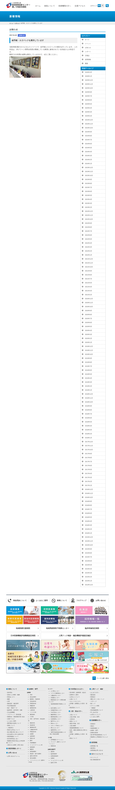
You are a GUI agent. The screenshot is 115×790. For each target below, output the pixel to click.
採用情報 (88, 59)
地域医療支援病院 (23, 628)
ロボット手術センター (57, 725)
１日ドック (93, 701)
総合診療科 (33, 697)
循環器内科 (33, 708)
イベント (88, 43)
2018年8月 (88, 410)
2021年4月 (88, 287)
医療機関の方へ (65, 6)
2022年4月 (88, 243)
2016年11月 (89, 493)
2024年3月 (88, 155)
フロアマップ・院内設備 (14, 714)
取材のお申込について (13, 730)
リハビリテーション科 (36, 745)
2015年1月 (88, 581)
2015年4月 (88, 569)
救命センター (54, 723)
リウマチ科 (33, 712)
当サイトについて (97, 754)
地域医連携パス (94, 728)
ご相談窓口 (10, 727)
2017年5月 (88, 469)
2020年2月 (88, 338)
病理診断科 (33, 751)
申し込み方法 (94, 712)
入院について (73, 714)
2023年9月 (88, 179)
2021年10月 (89, 267)
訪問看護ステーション (57, 739)
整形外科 (32, 723)
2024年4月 (88, 151)
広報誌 (87, 55)
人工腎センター (55, 691)
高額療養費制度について (76, 728)
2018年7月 (88, 414)
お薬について (73, 699)
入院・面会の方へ (76, 711)
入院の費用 (73, 725)
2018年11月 (89, 398)
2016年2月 (88, 529)
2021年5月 (88, 283)
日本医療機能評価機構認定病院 (23, 636)
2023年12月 (89, 167)
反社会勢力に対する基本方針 (15, 734)
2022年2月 (88, 251)
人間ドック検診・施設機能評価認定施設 (75, 636)
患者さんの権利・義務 (13, 694)
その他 (50, 737)
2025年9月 (88, 92)
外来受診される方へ (77, 689)
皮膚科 (32, 734)
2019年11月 (89, 350)
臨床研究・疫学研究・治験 (14, 710)
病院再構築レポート (14, 748)
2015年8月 (88, 553)
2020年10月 (89, 306)
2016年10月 (89, 497)
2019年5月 (88, 374)
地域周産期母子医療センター (57, 628)
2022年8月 (88, 227)
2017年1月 (88, 485)
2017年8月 (88, 457)
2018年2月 (88, 434)
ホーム (38, 6)
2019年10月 (89, 354)
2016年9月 (88, 501)
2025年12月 (89, 80)
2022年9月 (88, 223)
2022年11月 (89, 215)
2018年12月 (89, 394)
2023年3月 (88, 203)
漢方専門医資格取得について (98, 735)
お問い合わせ (12, 753)
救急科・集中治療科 (35, 753)
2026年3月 (88, 72)
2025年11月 (89, 84)
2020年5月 (88, 326)
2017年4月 (88, 473)
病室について (73, 721)
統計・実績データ (12, 708)
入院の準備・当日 (75, 717)
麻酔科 (32, 749)
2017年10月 (89, 449)
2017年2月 (88, 481)
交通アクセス (80, 6)
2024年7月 (88, 140)
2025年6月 (88, 100)
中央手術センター (56, 712)
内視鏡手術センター (56, 710)
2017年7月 (88, 461)
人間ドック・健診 (97, 689)
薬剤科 (52, 751)
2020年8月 (88, 314)
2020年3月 (88, 334)
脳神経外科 (33, 727)
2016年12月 (89, 489)
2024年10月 (89, 128)
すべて (87, 39)
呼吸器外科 (33, 731)
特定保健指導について (96, 710)
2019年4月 (88, 378)
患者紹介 (92, 724)
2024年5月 (88, 147)
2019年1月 (88, 390)
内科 (31, 694)
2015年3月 (88, 573)
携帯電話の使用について (14, 723)
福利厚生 (92, 748)
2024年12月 (89, 120)
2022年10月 (89, 219)
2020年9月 (88, 310)
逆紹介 (92, 726)
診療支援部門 (51, 749)
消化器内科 (33, 701)
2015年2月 (88, 577)
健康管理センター (56, 730)
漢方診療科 (33, 758)
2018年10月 (89, 402)
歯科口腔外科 (33, 756)
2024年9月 (88, 132)
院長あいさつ (11, 697)
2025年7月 (88, 96)
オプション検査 (94, 705)
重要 (86, 63)
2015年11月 (89, 541)
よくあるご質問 (11, 721)
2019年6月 (88, 370)
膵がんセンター (55, 728)
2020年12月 (89, 298)
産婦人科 (32, 738)
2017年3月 (88, 477)
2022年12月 (89, 211)
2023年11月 (89, 171)
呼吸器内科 (33, 703)
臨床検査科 (54, 754)
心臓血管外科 (33, 729)
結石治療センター (56, 708)
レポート (88, 51)
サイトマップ (94, 757)
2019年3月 (88, 382)
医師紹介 (92, 697)
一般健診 (92, 708)
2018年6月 (88, 418)
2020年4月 (88, 330)
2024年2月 (88, 159)
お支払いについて (75, 697)
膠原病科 (32, 714)
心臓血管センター (56, 695)
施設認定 (92, 694)
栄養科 (52, 758)
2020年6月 (88, 322)
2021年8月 (88, 275)
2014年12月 (89, 585)
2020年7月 (88, 318)
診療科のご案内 (74, 694)
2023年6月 (88, 191)
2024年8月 (88, 136)
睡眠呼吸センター (56, 714)
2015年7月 (88, 557)
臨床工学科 (54, 762)
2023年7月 (88, 187)
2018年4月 (88, 426)
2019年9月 (88, 358)
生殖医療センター (56, 719)
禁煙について (11, 725)
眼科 (31, 740)
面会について (73, 738)
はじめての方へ (94, 692)
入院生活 (72, 719)
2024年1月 (88, 163)
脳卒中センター (55, 721)
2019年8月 (88, 362)
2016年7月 (88, 509)
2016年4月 (88, 521)
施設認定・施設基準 (13, 703)
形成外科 (32, 725)
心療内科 (32, 710)
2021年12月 (89, 259)
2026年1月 (88, 76)
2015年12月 (89, 537)
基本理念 (9, 692)
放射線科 (32, 747)
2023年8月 (88, 183)
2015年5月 (88, 565)
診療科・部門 (33, 689)
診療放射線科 (54, 756)
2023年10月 (89, 175)
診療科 (29, 692)
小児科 (32, 716)
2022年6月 (88, 235)
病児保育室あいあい (13, 738)
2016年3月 (88, 525)
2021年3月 (88, 291)
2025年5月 (88, 104)
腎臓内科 (32, 705)
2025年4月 (88, 108)
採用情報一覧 (94, 746)
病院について (49, 6)
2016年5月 (88, 517)
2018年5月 (88, 422)
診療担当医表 (94, 732)
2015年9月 (88, 549)
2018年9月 (88, 406)
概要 (8, 699)
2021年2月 (88, 295)
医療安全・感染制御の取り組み (16, 716)
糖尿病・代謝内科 (35, 699)
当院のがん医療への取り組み (15, 745)
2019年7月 (88, 366)
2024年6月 (88, 144)
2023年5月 (88, 195)
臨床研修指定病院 (92, 628)
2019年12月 (89, 346)
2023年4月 (88, 199)
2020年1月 (88, 342)
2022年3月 (88, 247)
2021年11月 (89, 263)
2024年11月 (89, 124)
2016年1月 (88, 533)
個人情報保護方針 (95, 759)
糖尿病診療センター (56, 717)
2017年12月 (89, 442)
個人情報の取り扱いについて (15, 732)
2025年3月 (88, 112)
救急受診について (75, 707)
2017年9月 (88, 453)
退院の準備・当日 (75, 723)
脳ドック (92, 703)
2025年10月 (89, 88)
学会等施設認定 (11, 705)
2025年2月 (88, 116)
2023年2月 (88, 207)
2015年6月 (88, 561)
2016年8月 (88, 505)
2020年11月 (89, 302)
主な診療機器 (11, 712)
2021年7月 (88, 279)
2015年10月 (89, 545)
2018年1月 (88, 438)
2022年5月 (88, 239)
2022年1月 (88, 255)
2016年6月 (88, 513)
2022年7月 (88, 231)
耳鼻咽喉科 (33, 742)
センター (50, 689)
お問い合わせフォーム (13, 756)
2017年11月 (89, 445)
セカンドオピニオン (75, 701)
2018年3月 (88, 430)
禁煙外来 (53, 746)
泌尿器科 (32, 736)
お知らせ (17, 23)
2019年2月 (88, 386)
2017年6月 (88, 465)
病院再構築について (13, 736)
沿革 (8, 701)
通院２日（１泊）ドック (97, 699)
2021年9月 (88, 271)
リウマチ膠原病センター (58, 693)
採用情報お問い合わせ (96, 750)
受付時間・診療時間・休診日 (78, 692)
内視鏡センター (55, 697)
